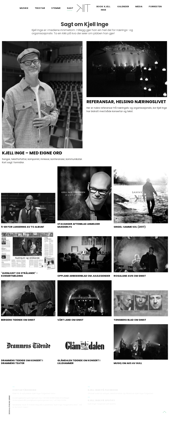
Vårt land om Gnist (70, 332)
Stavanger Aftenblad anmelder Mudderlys (78, 238)
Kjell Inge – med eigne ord (32, 153)
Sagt (70, 8)
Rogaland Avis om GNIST (130, 288)
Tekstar (40, 8)
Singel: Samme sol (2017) (130, 239)
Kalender (123, 6)
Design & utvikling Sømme (9, 404)
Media (138, 6)
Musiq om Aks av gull (128, 376)
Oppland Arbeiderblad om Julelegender (83, 288)
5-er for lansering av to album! (22, 239)
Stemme (56, 8)
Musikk (24, 8)
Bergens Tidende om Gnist (18, 332)
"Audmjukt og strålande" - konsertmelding (19, 287)
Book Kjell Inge (104, 8)
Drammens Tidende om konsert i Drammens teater (22, 375)
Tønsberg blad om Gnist (130, 332)
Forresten (155, 6)
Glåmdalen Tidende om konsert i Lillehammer (78, 375)
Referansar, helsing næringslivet (126, 102)
